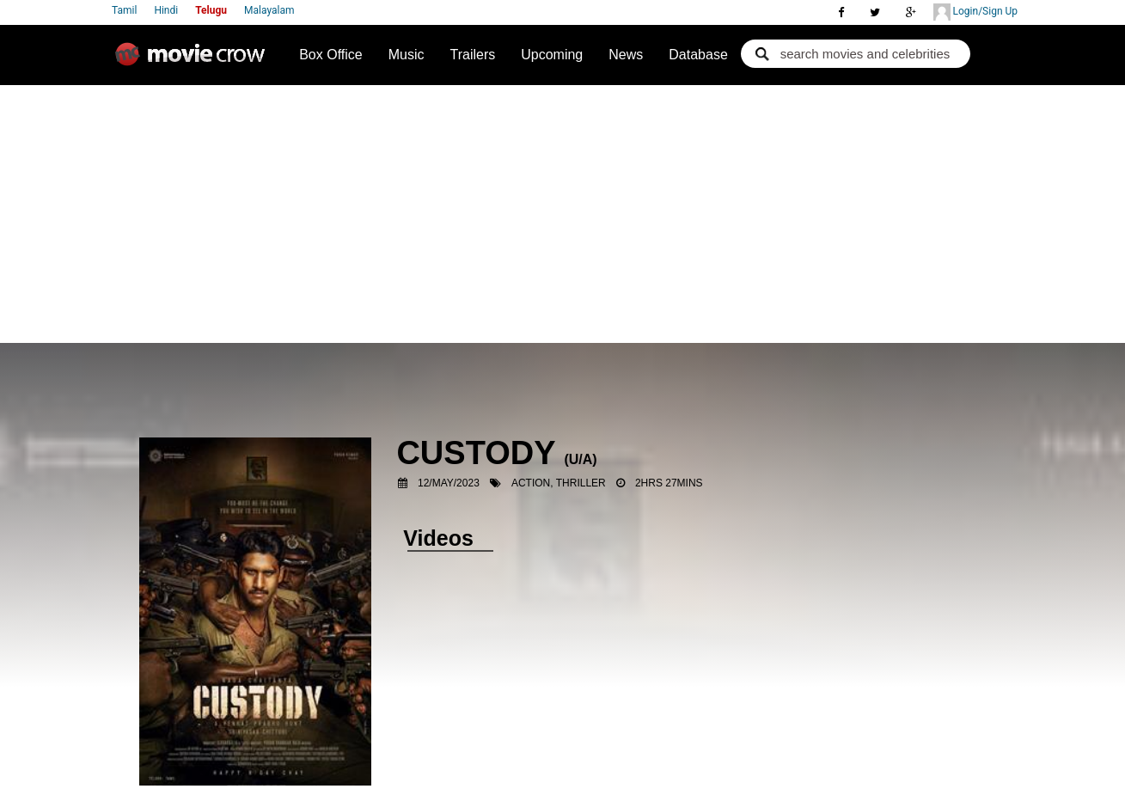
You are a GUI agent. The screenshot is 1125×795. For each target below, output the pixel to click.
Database (698, 54)
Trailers (472, 54)
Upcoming (552, 54)
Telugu (211, 10)
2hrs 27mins (669, 483)
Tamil (124, 10)
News (625, 54)
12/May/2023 (449, 483)
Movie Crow (194, 61)
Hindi (166, 10)
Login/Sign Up (975, 12)
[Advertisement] (562, 214)
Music (406, 54)
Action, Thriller (558, 483)
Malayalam (269, 10)
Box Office (331, 54)
